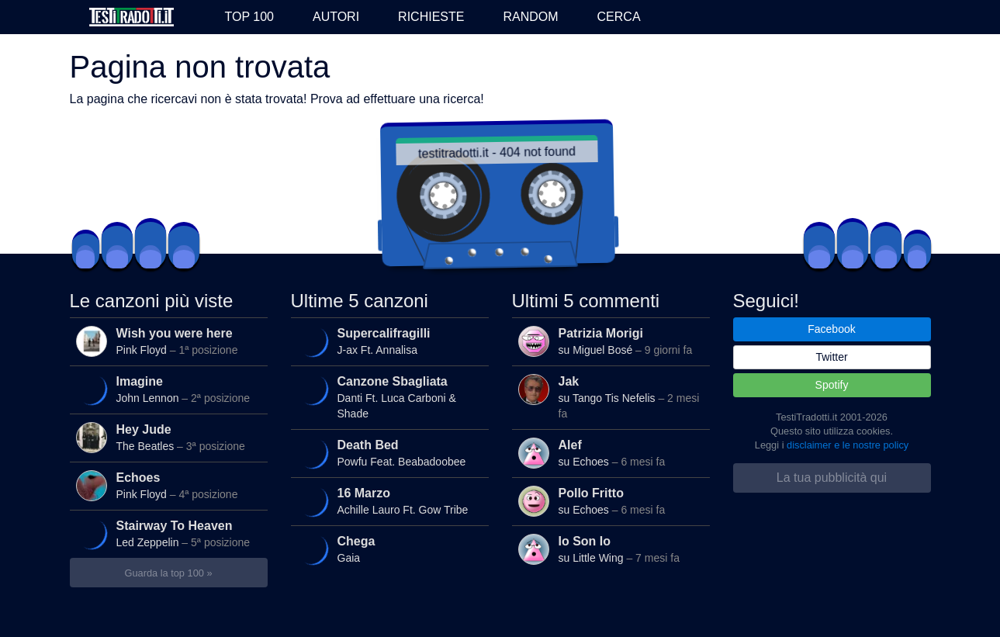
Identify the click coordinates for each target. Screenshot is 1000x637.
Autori (336, 16)
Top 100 (249, 16)
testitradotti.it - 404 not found (504, 152)
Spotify (832, 385)
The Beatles (168, 437)
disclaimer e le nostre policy (847, 445)
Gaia (387, 550)
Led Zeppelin (166, 534)
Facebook (831, 329)
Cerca (619, 16)
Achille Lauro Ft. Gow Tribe (387, 502)
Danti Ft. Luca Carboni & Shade (387, 396)
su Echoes (610, 453)
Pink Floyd (168, 341)
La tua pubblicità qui (832, 477)
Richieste (431, 16)
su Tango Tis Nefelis (610, 397)
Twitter (831, 357)
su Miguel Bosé (610, 341)
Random (530, 16)
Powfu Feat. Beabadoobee (387, 453)
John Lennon (166, 390)
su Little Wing (610, 549)
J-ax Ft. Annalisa (387, 342)
